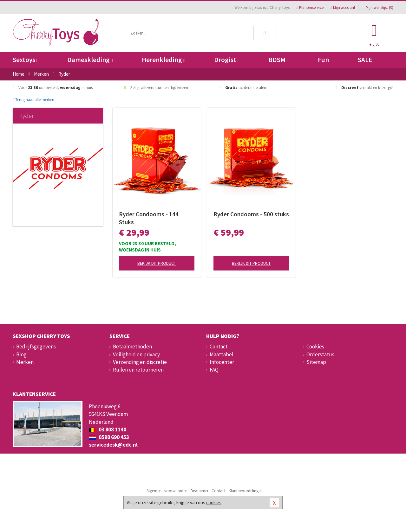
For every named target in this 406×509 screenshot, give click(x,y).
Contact (219, 346)
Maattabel (221, 354)
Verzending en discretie (140, 362)
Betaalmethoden (132, 346)
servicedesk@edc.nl (113, 444)
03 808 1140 (107, 429)
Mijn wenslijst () (377, 7)
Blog (21, 354)
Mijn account (342, 7)
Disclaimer (199, 490)
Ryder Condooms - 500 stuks (251, 214)
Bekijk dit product (156, 263)
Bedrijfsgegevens (36, 346)
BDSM (278, 59)
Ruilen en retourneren (138, 369)
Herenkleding (163, 59)
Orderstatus (320, 354)
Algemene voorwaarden (167, 490)
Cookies (315, 346)
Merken (25, 362)
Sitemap (316, 362)
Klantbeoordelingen (246, 490)
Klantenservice (310, 7)
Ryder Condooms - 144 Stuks (149, 218)
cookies (213, 502)
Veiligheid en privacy (136, 354)
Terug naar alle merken (33, 99)
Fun (323, 59)
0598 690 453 (109, 437)
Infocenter (222, 362)
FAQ (214, 369)
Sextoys (25, 59)
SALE (365, 59)
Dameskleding (90, 59)
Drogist (226, 59)
